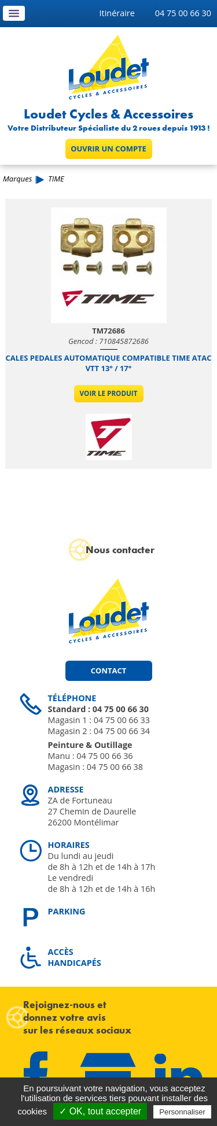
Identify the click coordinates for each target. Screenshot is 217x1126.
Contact (108, 670)
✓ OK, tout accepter (100, 1111)
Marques (17, 178)
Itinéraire (117, 13)
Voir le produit (109, 393)
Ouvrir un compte (108, 148)
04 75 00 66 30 (183, 13)
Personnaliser (182, 1112)
